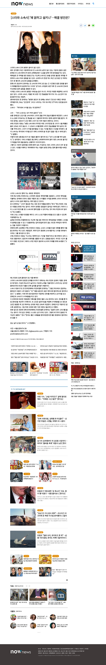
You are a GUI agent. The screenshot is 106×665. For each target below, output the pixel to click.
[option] (18, 597)
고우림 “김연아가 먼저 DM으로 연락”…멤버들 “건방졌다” (42, 626)
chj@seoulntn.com (35, 331)
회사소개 (44, 648)
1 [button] (37, 632)
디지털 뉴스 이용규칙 (79, 648)
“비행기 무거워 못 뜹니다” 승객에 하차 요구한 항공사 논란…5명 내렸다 (18, 603)
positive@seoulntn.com (19, 334)
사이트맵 (86, 648)
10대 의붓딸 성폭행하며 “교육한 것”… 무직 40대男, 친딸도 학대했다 (56, 603)
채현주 (12, 25)
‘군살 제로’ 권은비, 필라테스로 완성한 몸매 (62, 617)
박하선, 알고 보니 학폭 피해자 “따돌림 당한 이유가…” (62, 626)
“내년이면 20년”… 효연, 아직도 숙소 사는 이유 (42, 618)
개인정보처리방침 (55, 648)
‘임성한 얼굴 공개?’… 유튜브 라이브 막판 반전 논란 (22, 618)
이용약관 (49, 648)
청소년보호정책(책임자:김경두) (67, 648)
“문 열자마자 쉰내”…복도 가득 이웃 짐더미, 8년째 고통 (37, 603)
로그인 (39, 648)
